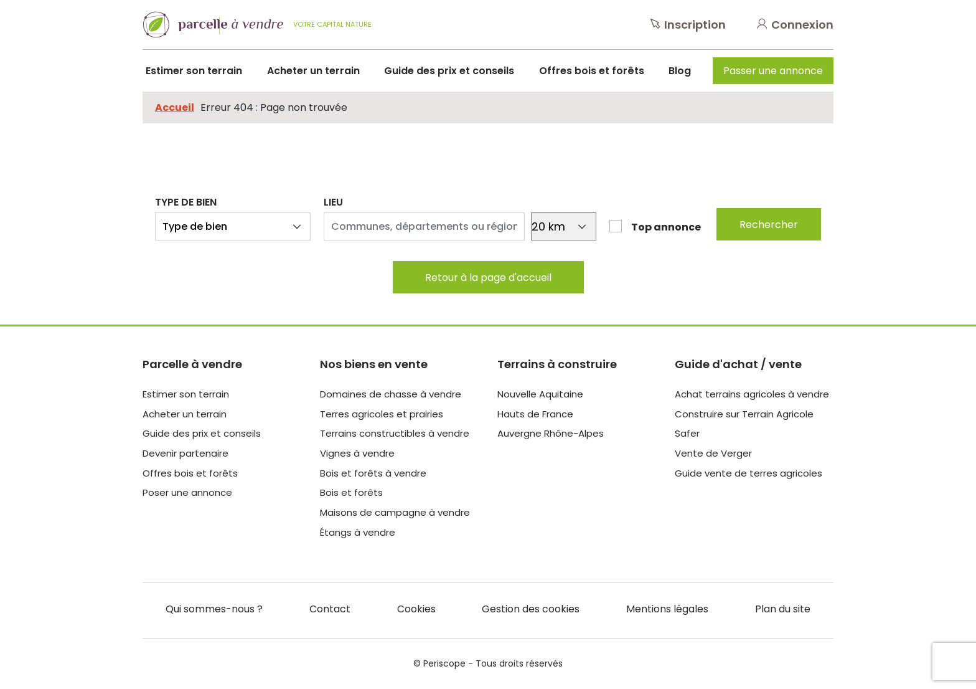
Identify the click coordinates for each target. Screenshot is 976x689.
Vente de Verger (713, 453)
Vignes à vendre (357, 453)
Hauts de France (535, 414)
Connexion (795, 24)
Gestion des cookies (531, 609)
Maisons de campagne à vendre (395, 512)
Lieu (333, 202)
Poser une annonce (187, 492)
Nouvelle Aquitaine (540, 394)
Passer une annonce (773, 71)
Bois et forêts (351, 492)
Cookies (416, 609)
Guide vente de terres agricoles (748, 473)
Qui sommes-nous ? (214, 609)
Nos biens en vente (374, 364)
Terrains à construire (557, 364)
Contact (329, 609)
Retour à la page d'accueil (488, 277)
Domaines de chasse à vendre (390, 394)
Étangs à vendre (357, 532)
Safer (687, 433)
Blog (680, 71)
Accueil (174, 107)
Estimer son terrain (194, 71)
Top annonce (666, 227)
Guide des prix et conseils (449, 71)
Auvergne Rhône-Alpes (550, 433)
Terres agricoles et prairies (381, 414)
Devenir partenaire (185, 453)
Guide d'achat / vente (738, 364)
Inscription (688, 24)
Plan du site (782, 609)
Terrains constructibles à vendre (394, 433)
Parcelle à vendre (192, 364)
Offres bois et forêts (591, 71)
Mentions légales (667, 609)
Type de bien (186, 202)
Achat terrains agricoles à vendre (752, 394)
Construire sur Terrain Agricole (744, 414)
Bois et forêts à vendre (373, 473)
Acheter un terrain (313, 71)
